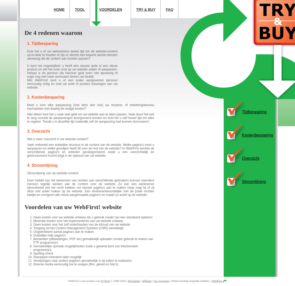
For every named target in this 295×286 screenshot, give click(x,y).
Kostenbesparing (257, 135)
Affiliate (147, 280)
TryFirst (105, 280)
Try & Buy (146, 9)
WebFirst (217, 280)
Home (59, 9)
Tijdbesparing (254, 112)
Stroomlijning (254, 181)
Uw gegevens (161, 280)
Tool (80, 9)
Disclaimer (134, 280)
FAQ (169, 9)
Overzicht (250, 158)
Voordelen (110, 9)
